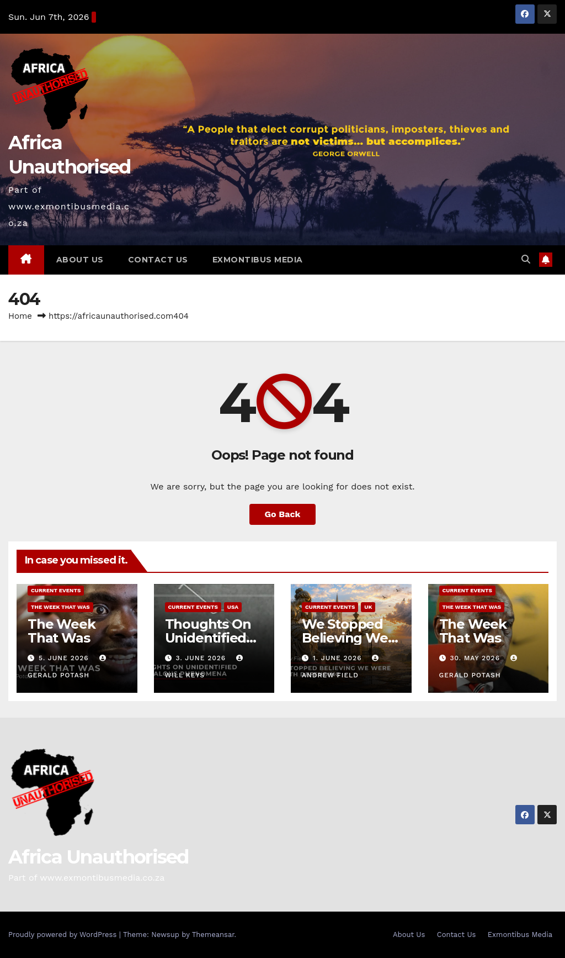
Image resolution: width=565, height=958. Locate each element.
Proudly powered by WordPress (63, 934)
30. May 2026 (476, 658)
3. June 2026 (201, 658)
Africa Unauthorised (98, 856)
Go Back (283, 514)
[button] (525, 259)
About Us (80, 260)
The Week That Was (60, 607)
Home (20, 316)
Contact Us (158, 260)
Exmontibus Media (257, 260)
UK (368, 607)
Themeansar (213, 934)
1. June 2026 (338, 658)
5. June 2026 (65, 658)
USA (232, 607)
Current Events (56, 590)
